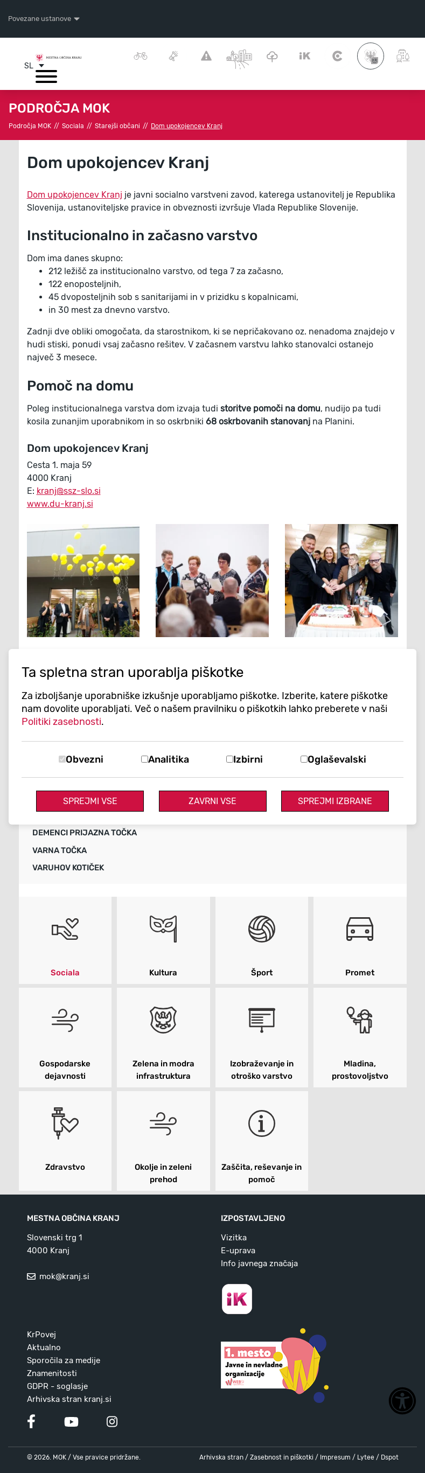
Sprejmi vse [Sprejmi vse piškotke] (90, 801)
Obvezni (84, 759)
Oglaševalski (337, 759)
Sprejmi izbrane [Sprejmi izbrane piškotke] (335, 801)
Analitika (168, 759)
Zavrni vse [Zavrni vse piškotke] (212, 801)
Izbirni (248, 759)
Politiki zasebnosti (61, 722)
